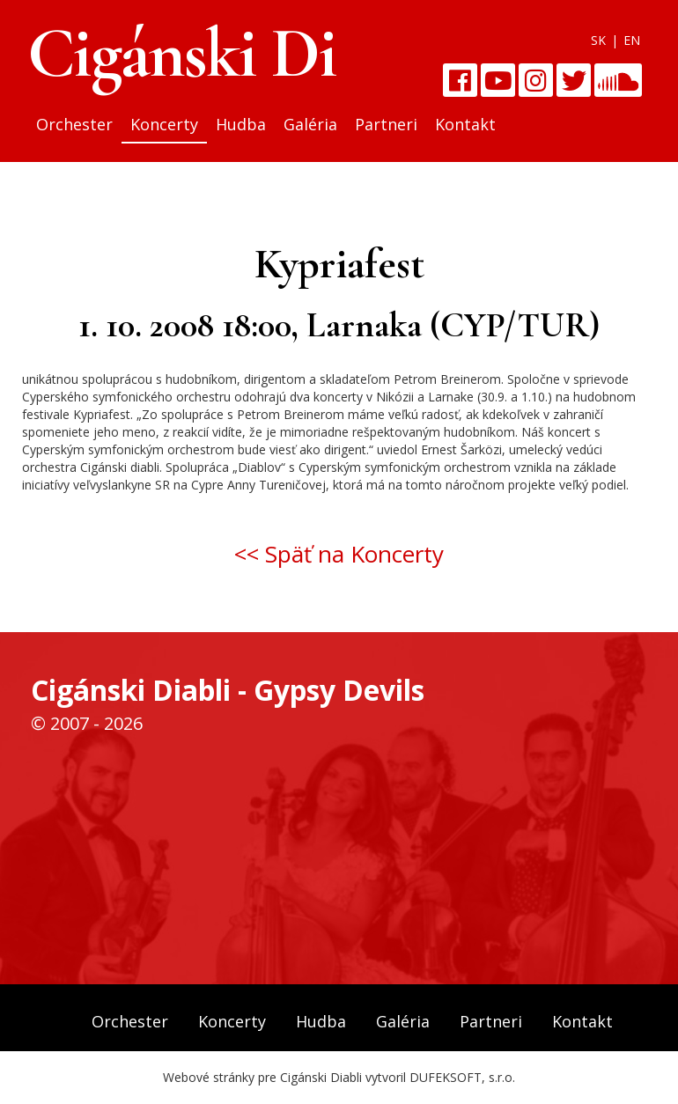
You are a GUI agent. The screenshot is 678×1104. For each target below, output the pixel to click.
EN (631, 40)
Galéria (310, 124)
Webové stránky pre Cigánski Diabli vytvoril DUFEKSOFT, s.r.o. (339, 1077)
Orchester (74, 124)
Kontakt (465, 124)
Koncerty (164, 124)
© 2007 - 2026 (87, 723)
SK (598, 40)
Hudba (241, 124)
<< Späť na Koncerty (339, 554)
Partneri (386, 124)
